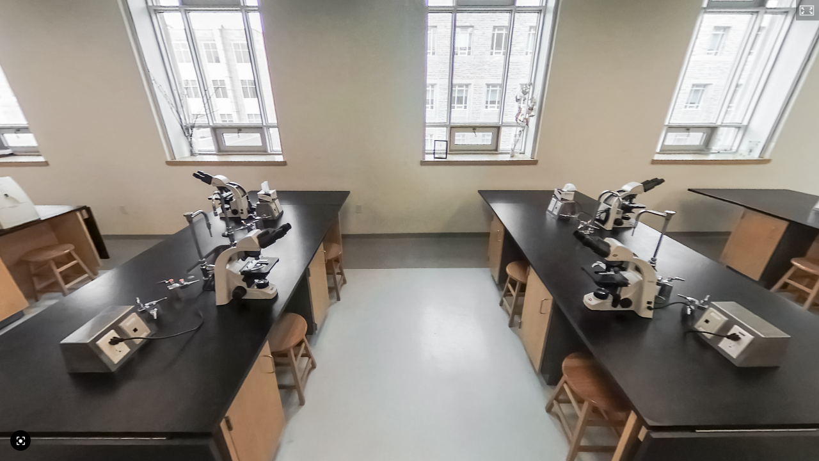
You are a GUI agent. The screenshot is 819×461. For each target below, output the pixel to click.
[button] (807, 10)
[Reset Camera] (20, 440)
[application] (409, 230)
